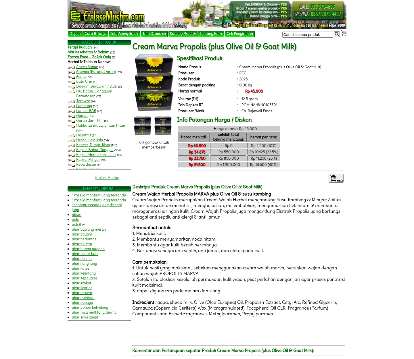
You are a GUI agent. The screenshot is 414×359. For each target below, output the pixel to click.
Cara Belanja (95, 33)
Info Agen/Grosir (124, 33)
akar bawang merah (89, 229)
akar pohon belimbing (90, 307)
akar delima (82, 258)
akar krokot (81, 283)
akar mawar (82, 292)
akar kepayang (84, 278)
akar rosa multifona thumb (94, 312)
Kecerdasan (86, 164)
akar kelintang (84, 273)
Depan (75, 33)
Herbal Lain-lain (90, 140)
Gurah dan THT (89, 120)
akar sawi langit (85, 317)
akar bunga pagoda (88, 248)
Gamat (82, 115)
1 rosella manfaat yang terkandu (99, 195)
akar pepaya (82, 302)
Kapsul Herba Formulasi (96, 154)
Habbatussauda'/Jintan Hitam (101, 125)
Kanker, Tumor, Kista (93, 144)
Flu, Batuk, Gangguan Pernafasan (94, 94)
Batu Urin (84, 81)
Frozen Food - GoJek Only (89, 57)
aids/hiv (78, 224)
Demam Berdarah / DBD (96, 86)
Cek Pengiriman (240, 33)
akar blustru (82, 244)
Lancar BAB (86, 110)
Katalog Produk (183, 33)
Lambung (84, 105)
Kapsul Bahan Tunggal (95, 149)
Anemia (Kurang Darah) (96, 71)
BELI (336, 178)
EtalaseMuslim (107, 177)
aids (75, 219)
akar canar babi (85, 253)
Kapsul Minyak (88, 159)
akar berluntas (84, 239)
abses (76, 214)
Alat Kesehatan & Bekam (88, 52)
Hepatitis (83, 135)
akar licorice (82, 287)
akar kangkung (84, 263)
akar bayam (82, 234)
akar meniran (83, 297)
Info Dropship (154, 33)
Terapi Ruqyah (80, 47)
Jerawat (83, 101)
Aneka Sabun (87, 66)
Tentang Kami (211, 33)
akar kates (80, 268)
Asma (81, 76)
